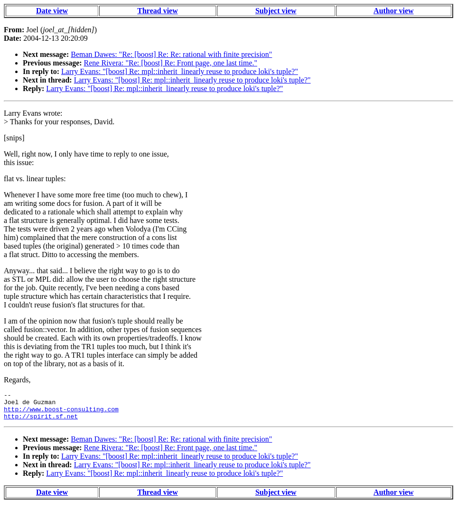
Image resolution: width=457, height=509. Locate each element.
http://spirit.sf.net (41, 421)
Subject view (276, 11)
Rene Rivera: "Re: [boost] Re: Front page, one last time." (170, 63)
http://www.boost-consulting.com (61, 413)
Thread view (157, 11)
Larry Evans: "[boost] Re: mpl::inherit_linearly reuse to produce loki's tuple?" (179, 71)
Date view (52, 11)
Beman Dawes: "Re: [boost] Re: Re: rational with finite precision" (171, 54)
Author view (393, 11)
